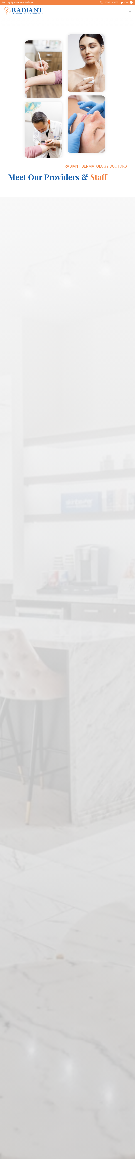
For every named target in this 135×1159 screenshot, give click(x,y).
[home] (23, 11)
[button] (126, 2)
